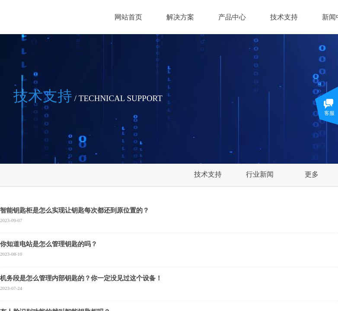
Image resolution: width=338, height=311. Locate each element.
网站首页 (128, 17)
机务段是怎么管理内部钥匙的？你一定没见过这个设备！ (81, 278)
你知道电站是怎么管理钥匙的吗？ (48, 244)
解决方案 (180, 17)
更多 (312, 174)
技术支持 (284, 17)
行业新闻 (260, 174)
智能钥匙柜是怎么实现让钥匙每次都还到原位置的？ (74, 210)
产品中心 (232, 17)
